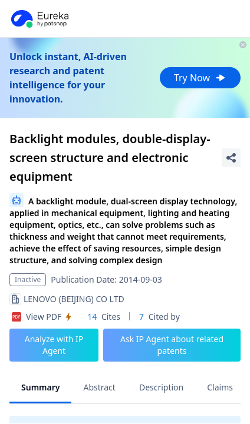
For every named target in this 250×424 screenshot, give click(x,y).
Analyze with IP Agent (54, 344)
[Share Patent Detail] (231, 157)
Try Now (200, 77)
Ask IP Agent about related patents (171, 344)
